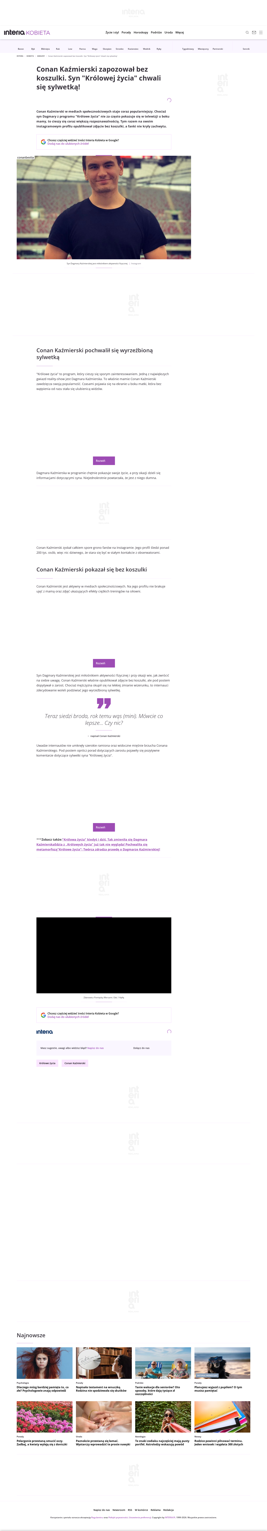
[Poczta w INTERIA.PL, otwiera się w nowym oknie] (254, 32)
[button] (141, 32)
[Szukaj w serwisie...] (247, 32)
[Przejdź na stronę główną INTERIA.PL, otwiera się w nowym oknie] (14, 32)
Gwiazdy (41, 56)
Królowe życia (47, 1063)
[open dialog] (95, 1048)
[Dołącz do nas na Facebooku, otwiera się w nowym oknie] (153, 1048)
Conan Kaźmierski (75, 1063)
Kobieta (30, 56)
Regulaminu (97, 1517)
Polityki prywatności (118, 1517)
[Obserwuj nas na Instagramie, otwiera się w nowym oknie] (159, 1048)
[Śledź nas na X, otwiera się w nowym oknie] (164, 1048)
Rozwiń (104, 460)
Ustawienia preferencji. (140, 1517)
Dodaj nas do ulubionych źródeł (83, 143)
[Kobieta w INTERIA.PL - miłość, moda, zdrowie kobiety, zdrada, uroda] (38, 32)
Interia (20, 56)
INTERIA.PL (170, 1517)
